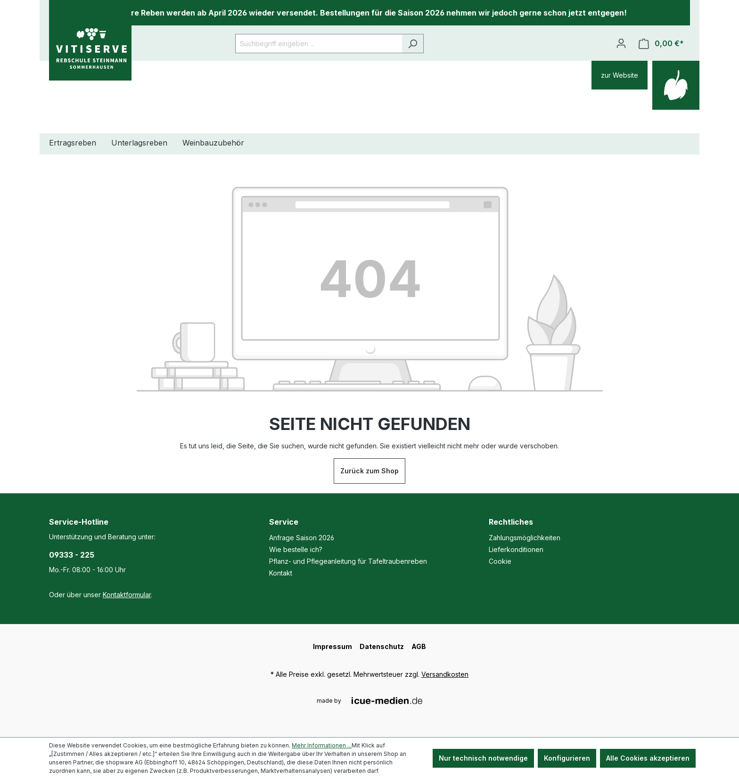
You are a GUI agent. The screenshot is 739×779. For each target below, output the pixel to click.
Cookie (500, 561)
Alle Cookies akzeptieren (648, 758)
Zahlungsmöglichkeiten (524, 538)
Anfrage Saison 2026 (301, 538)
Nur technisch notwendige (483, 758)
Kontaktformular (127, 595)
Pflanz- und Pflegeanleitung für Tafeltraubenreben (348, 561)
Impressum (332, 646)
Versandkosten (444, 674)
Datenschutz (382, 646)
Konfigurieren (567, 758)
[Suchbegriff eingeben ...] (318, 43)
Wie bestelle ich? (295, 549)
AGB (418, 646)
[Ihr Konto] (621, 43)
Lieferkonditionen (516, 549)
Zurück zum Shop (369, 471)
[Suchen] (413, 43)
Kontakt (280, 573)
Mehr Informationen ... (322, 745)
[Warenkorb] (661, 43)
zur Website (619, 75)
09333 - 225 (71, 555)
